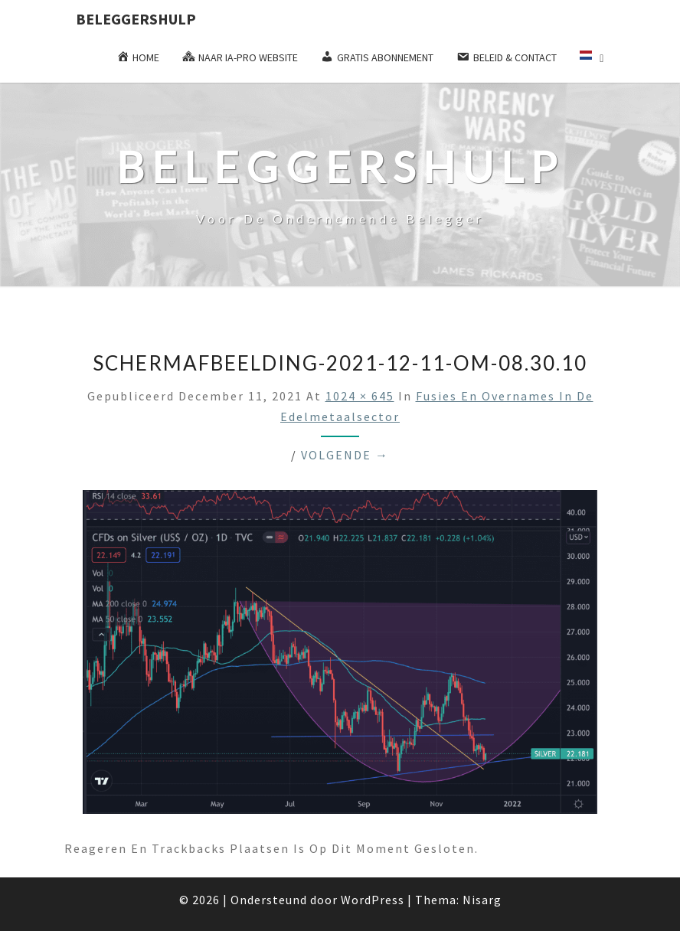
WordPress (372, 899)
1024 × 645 (359, 395)
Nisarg (482, 899)
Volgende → (345, 454)
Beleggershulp (136, 18)
